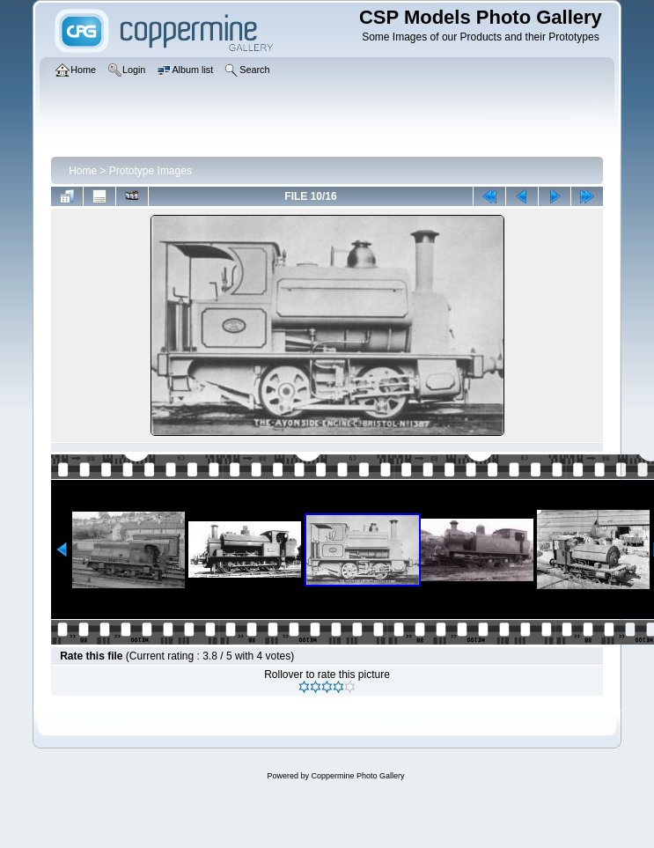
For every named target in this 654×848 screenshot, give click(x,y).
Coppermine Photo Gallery (357, 775)
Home (83, 171)
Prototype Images (150, 171)
